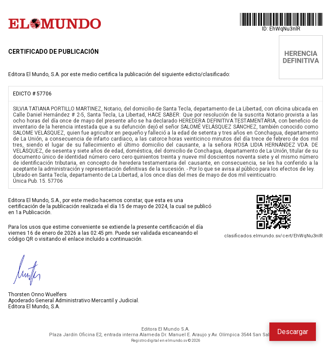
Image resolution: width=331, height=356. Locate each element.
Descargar (292, 332)
